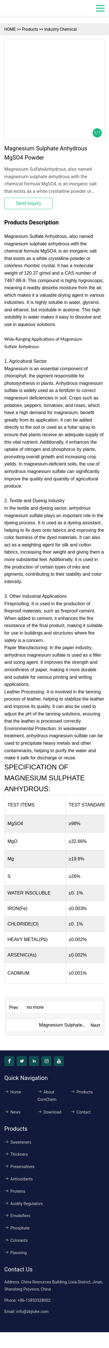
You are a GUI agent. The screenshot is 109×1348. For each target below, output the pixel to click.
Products (30, 29)
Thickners (16, 1154)
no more (35, 1007)
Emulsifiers (17, 1215)
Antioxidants (18, 1179)
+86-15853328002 (34, 1300)
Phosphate (17, 1228)
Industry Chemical (60, 29)
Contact (80, 1112)
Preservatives (19, 1166)
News (12, 1112)
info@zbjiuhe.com (32, 1311)
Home (12, 1092)
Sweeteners (17, 1142)
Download (49, 1112)
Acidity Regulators (23, 1203)
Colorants (16, 1240)
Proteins (14, 1191)
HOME (10, 29)
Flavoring (15, 1252)
